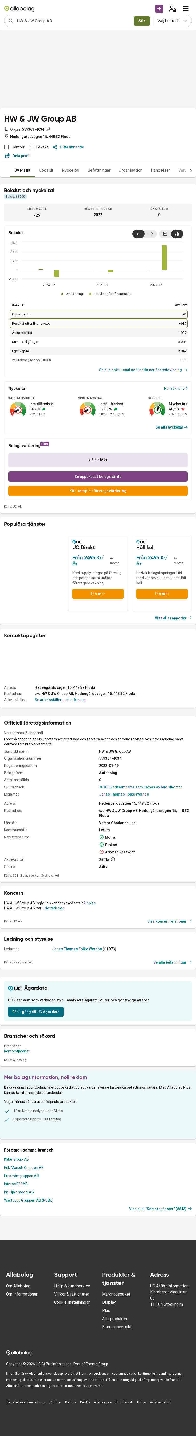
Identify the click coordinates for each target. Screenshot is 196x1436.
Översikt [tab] (22, 170)
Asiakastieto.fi (160, 1402)
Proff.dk (70, 1402)
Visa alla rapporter (173, 618)
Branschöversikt (116, 1326)
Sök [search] (142, 20)
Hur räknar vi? (176, 389)
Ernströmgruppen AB (21, 1176)
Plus (106, 1310)
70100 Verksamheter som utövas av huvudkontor (140, 787)
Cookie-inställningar (72, 1302)
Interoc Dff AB (16, 1184)
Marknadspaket (116, 1294)
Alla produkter (114, 1318)
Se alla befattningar (172, 962)
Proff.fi (85, 1402)
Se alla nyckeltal (172, 427)
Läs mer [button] (98, 594)
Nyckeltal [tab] (70, 170)
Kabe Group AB (16, 1159)
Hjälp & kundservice (72, 1286)
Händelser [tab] (160, 170)
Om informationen (22, 1294)
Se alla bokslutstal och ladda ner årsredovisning (143, 370)
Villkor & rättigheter (71, 1294)
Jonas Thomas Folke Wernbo (124, 794)
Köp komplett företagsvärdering (98, 491)
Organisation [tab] (131, 170)
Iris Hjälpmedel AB (19, 1192)
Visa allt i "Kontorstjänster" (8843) (160, 1209)
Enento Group (97, 1364)
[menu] (186, 9)
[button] (159, 9)
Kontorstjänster (17, 1051)
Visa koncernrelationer (169, 921)
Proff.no (55, 1402)
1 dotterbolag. (53, 908)
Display (109, 1302)
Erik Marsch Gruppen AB (24, 1168)
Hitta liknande (68, 147)
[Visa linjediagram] (165, 234)
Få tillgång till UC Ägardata (35, 1012)
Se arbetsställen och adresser (60, 700)
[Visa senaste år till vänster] (138, 234)
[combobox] (74, 21)
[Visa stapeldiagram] (177, 234)
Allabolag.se (103, 1402)
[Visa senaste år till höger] (150, 234)
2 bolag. (90, 903)
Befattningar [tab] (99, 170)
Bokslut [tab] (46, 170)
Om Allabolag (18, 1286)
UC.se (141, 1402)
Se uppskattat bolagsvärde (98, 476)
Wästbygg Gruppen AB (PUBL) (28, 1200)
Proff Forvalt (124, 1402)
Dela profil (18, 155)
